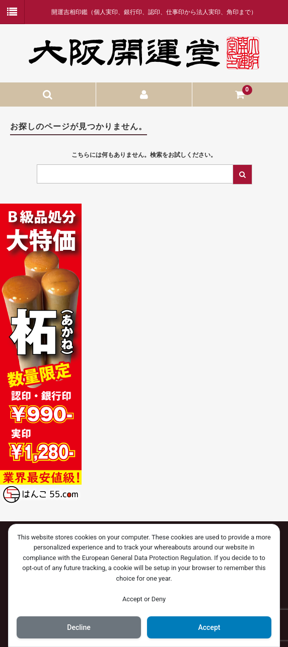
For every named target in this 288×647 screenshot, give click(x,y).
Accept (209, 627)
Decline (78, 627)
